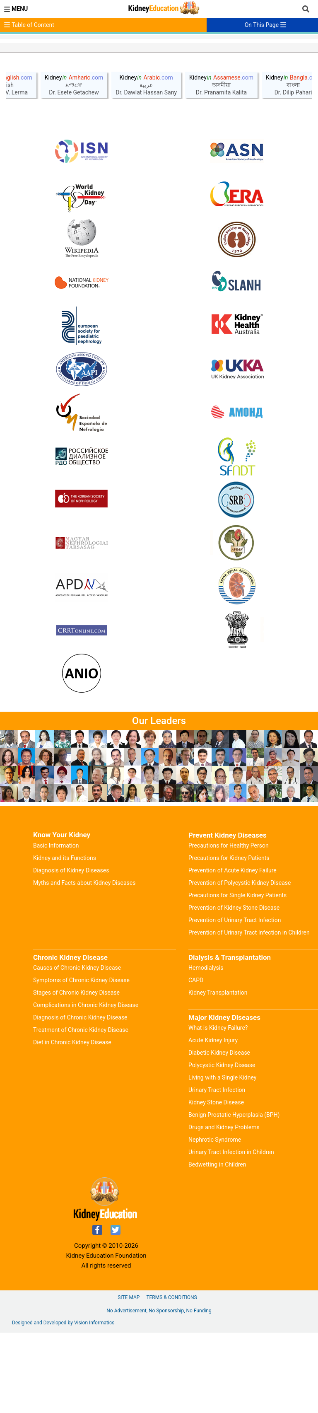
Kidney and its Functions (64, 938)
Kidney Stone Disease (216, 1182)
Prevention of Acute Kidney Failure (232, 950)
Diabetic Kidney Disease (219, 1133)
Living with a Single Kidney (222, 1158)
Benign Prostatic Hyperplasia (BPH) (233, 1195)
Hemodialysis (205, 1048)
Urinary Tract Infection (216, 1170)
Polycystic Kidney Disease (221, 1145)
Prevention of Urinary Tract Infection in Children (249, 1013)
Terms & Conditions (171, 1378)
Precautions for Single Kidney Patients (237, 975)
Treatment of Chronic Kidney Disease (80, 1110)
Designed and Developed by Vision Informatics (63, 1403)
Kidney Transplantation (217, 1073)
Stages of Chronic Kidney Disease (76, 1073)
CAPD (195, 1060)
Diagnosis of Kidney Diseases (71, 950)
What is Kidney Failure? (218, 1108)
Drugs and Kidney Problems (224, 1207)
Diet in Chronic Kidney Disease (72, 1122)
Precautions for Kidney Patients (229, 938)
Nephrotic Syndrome (214, 1220)
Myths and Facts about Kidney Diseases (84, 963)
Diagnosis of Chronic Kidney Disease (80, 1097)
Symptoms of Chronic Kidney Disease (81, 1060)
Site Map (129, 1378)
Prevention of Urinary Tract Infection (234, 1000)
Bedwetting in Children (217, 1245)
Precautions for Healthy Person (228, 926)
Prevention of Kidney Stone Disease (233, 988)
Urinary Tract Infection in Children (231, 1232)
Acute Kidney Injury (213, 1120)
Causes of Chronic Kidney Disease (77, 1048)
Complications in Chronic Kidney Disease (85, 1085)
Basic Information (56, 926)
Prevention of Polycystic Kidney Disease (239, 963)
